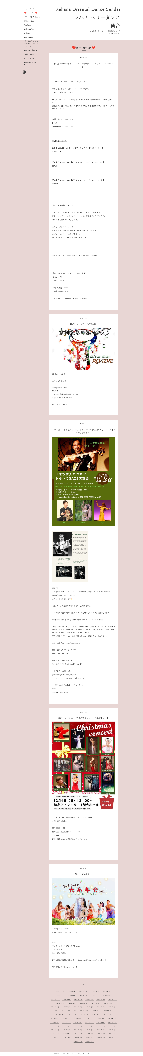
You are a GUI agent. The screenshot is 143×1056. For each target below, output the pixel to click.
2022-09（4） (55, 1022)
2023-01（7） (78, 1018)
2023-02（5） (67, 1018)
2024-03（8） (101, 1007)
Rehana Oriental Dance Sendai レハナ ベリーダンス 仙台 (87, 17)
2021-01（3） (78, 1033)
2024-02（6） (113, 1007)
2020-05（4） (90, 1037)
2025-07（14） (107, 995)
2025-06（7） (55, 999)
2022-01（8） (78, 1026)
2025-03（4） (90, 999)
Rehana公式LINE (30, 50)
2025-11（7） (60, 995)
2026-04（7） (60, 991)
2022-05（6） (101, 1022)
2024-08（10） (108, 1003)
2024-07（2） (55, 1007)
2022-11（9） (101, 1018)
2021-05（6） (101, 1030)
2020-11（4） (101, 1033)
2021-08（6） (67, 1030)
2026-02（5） (83, 991)
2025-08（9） (95, 995)
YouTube (27, 25)
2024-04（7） (90, 1007)
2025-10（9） (72, 995)
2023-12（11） (72, 1011)
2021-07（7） (78, 1030)
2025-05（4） (67, 999)
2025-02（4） (101, 999)
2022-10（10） (112, 1018)
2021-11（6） (101, 1026)
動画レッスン (29, 21)
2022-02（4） (67, 1026)
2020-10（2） (113, 1033)
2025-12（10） (107, 991)
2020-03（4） (113, 1037)
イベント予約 (29, 58)
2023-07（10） (72, 1014)
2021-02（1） (67, 1033)
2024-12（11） (60, 1003)
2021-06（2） (90, 1030)
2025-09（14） (83, 995)
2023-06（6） (84, 1014)
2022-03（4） (55, 1026)
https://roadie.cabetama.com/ (62, 397)
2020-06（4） (78, 1037)
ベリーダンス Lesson (32, 17)
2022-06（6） (89, 1022)
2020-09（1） (55, 1037)
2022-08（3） (67, 1022)
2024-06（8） (67, 1007)
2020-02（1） (78, 1041)
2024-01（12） (59, 1011)
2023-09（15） (108, 1011)
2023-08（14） (60, 1014)
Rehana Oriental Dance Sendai (67, 1053)
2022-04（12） (112, 1022)
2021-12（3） (90, 1026)
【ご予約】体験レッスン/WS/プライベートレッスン (32, 43)
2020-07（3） (67, 1037)
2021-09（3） (55, 1030)
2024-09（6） (96, 1003)
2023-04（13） (107, 1014)
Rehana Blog (29, 29)
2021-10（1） (113, 1026)
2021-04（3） (113, 1030)
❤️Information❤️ (30, 13)
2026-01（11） (95, 991)
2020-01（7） (90, 1041)
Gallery (27, 33)
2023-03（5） (55, 1018)
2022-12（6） (89, 1018)
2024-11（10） (72, 1003)
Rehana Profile (29, 37)
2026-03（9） (72, 991)
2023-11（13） (84, 1011)
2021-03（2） (55, 1033)
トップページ (29, 9)
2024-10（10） (84, 1003)
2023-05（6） (96, 1014)
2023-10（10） (96, 1011)
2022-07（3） (78, 1022)
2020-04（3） (101, 1037)
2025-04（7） (78, 999)
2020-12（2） (90, 1033)
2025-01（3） (113, 999)
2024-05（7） (78, 1007)
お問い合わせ (29, 54)
